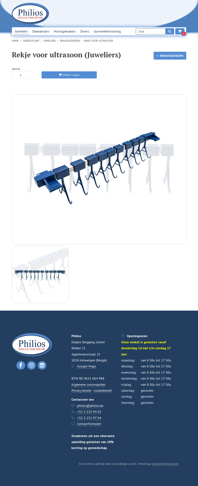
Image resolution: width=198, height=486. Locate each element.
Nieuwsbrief (132, 13)
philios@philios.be (90, 405)
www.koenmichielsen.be (165, 463)
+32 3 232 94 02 (89, 411)
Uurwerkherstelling (107, 31)
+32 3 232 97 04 (89, 418)
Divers (84, 31)
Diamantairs (40, 31)
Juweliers (21, 31)
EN (183, 14)
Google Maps (86, 366)
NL (174, 14)
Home (118, 13)
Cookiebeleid (103, 390)
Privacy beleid (81, 390)
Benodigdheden (170, 56)
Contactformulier (89, 424)
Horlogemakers (65, 31)
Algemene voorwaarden (88, 384)
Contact (163, 13)
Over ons (149, 13)
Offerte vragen (69, 75)
